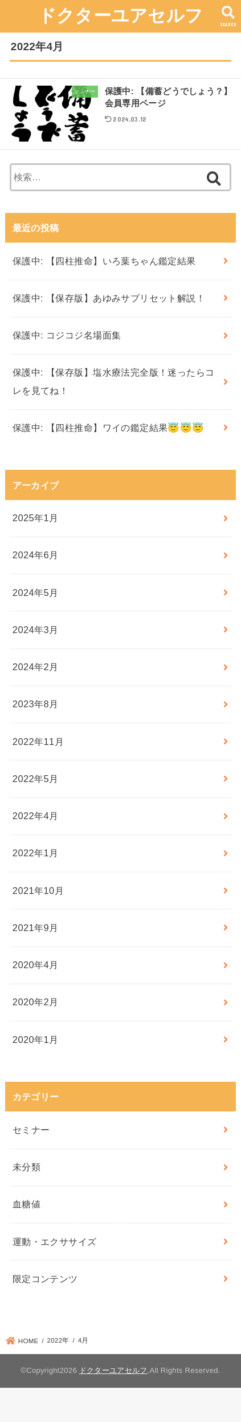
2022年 (58, 1340)
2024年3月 (36, 630)
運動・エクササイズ (55, 1241)
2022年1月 (36, 853)
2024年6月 (36, 555)
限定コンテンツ (45, 1279)
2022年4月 (36, 816)
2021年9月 (36, 928)
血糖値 (26, 1204)
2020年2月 (36, 1002)
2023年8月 (36, 704)
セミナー (31, 1130)
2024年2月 (36, 667)
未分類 (26, 1167)
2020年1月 (36, 1039)
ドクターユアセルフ (120, 16)
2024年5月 (36, 592)
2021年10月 (38, 890)
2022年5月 (36, 779)
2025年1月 (36, 518)
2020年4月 (36, 965)
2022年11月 (38, 741)
